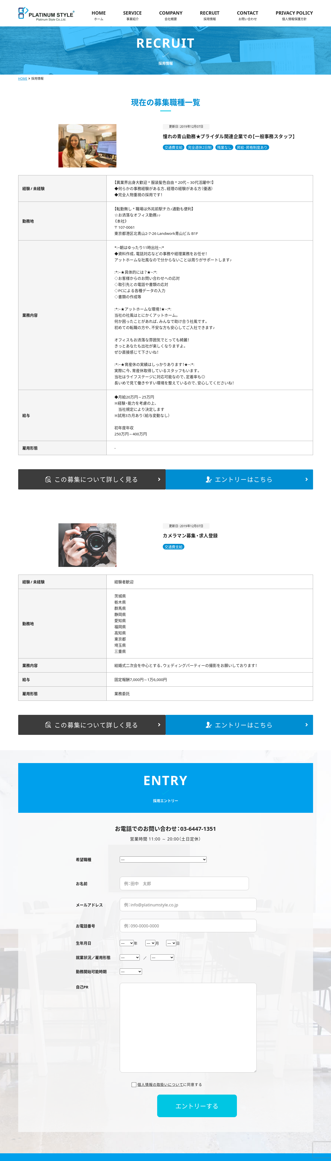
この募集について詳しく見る (106, 477)
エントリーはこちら (258, 477)
